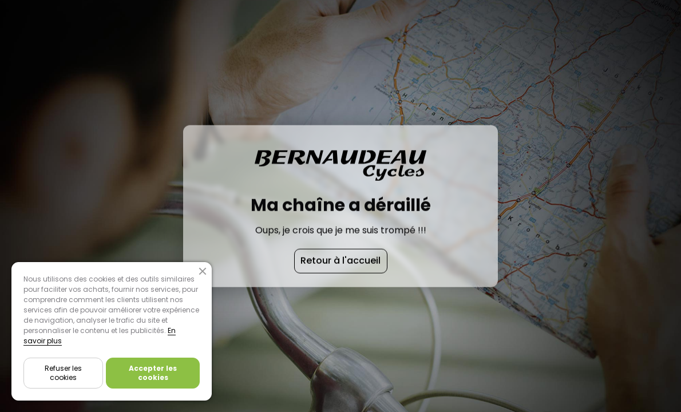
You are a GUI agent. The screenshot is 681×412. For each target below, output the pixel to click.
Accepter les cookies (153, 372)
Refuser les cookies (63, 372)
